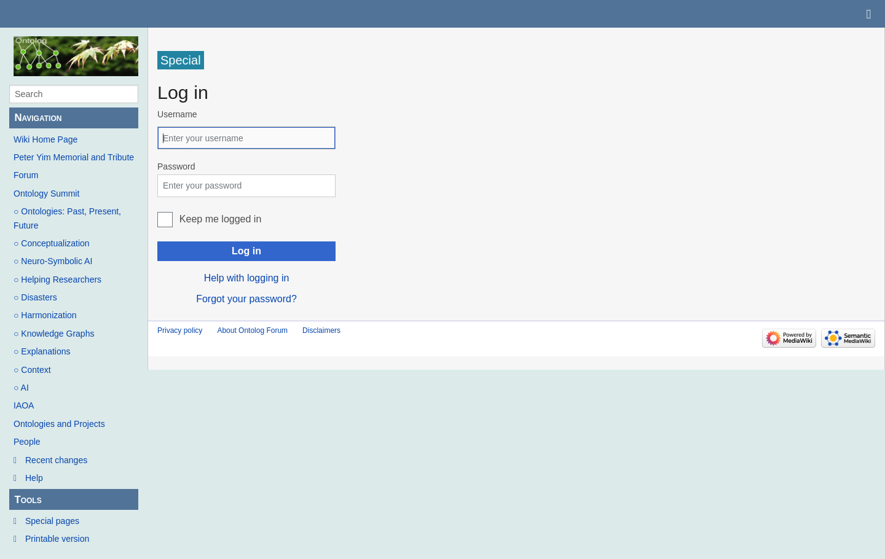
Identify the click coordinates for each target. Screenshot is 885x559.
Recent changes (56, 460)
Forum (26, 175)
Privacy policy (179, 330)
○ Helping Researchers (57, 279)
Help (34, 478)
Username (177, 114)
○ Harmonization (45, 315)
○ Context (32, 370)
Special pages (52, 521)
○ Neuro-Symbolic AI (53, 261)
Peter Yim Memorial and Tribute (74, 157)
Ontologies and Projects (59, 424)
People (27, 442)
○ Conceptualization (52, 243)
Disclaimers (321, 330)
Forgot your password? (246, 299)
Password (176, 166)
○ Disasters (35, 297)
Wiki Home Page (45, 139)
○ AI (21, 388)
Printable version (57, 539)
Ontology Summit (46, 193)
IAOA (24, 405)
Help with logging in (246, 278)
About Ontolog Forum (252, 330)
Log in (246, 251)
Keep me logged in (220, 219)
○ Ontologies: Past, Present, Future (67, 218)
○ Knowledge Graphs (54, 333)
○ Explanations (42, 351)
